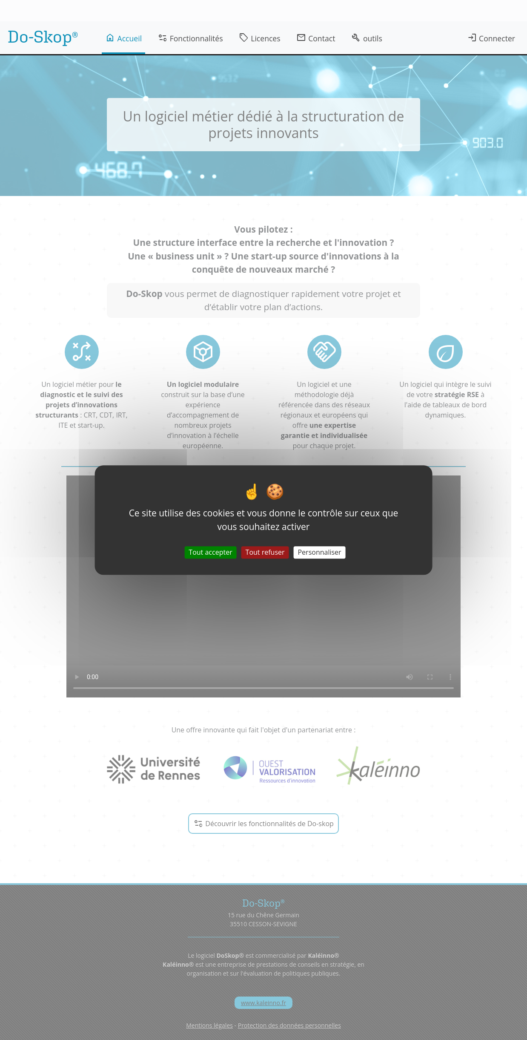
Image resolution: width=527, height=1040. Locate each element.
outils (366, 38)
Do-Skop (43, 36)
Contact (315, 38)
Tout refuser (265, 552)
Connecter (491, 38)
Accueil (123, 38)
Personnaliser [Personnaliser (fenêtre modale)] (319, 552)
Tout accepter (210, 552)
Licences (260, 38)
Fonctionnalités (190, 38)
